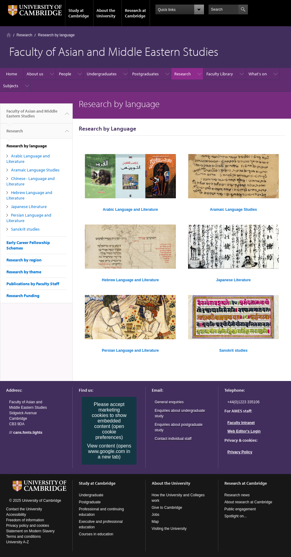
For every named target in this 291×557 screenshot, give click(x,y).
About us (35, 74)
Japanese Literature (29, 206)
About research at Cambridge (248, 502)
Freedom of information (25, 520)
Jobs (155, 514)
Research (24, 35)
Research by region (24, 260)
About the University (105, 13)
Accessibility (16, 514)
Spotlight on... (235, 516)
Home (8, 35)
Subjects (10, 85)
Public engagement (240, 509)
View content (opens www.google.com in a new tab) (109, 451)
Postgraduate (89, 502)
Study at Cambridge (78, 13)
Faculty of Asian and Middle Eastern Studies (31, 116)
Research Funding (22, 295)
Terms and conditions (23, 536)
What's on (258, 74)
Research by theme (23, 272)
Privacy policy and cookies (27, 525)
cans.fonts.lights (27, 432)
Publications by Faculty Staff (32, 283)
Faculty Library (219, 74)
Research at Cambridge (135, 13)
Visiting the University (169, 528)
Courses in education (96, 534)
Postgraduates (145, 74)
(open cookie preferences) (109, 432)
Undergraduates (102, 74)
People (65, 74)
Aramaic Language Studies (35, 170)
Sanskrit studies (25, 229)
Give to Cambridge (167, 507)
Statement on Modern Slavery (30, 531)
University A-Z (17, 542)
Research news (237, 495)
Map (155, 521)
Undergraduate (91, 495)
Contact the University (24, 509)
